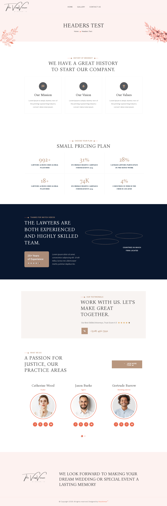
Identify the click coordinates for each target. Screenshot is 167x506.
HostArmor (103, 501)
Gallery (81, 7)
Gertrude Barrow (124, 385)
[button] (82, 436)
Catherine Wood (43, 385)
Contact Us (95, 7)
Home (70, 7)
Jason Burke (83, 385)
